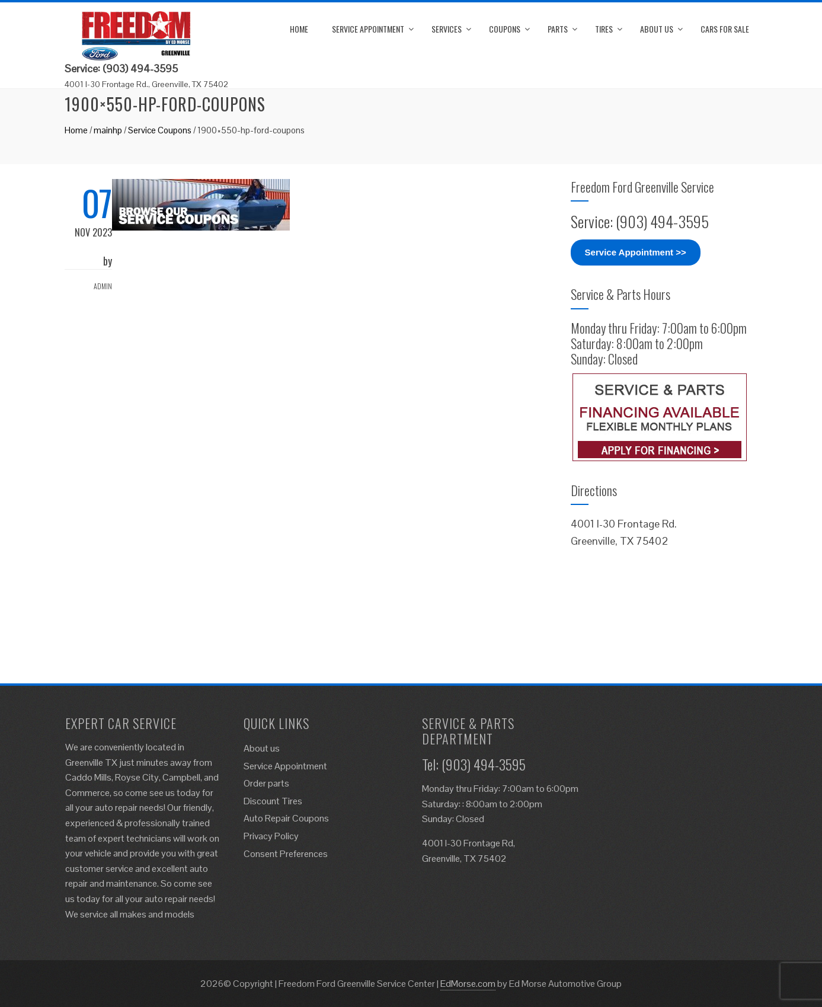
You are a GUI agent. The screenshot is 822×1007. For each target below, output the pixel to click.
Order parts (266, 783)
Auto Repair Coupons (286, 818)
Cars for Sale (725, 29)
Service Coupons (159, 130)
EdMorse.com (467, 983)
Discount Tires (273, 801)
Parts (558, 29)
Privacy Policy (271, 836)
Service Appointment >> (635, 252)
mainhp (108, 130)
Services (446, 29)
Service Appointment (368, 29)
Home (299, 29)
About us (656, 29)
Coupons (504, 29)
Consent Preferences (286, 854)
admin (103, 286)
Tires (604, 29)
